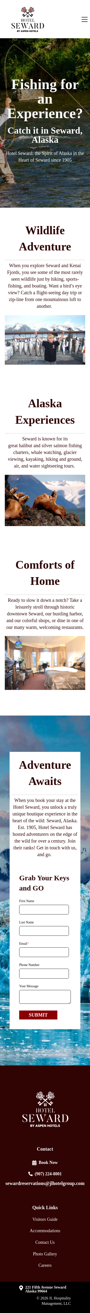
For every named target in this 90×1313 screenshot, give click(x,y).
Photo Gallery (45, 1254)
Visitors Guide (44, 1219)
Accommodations (45, 1230)
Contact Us (45, 1242)
